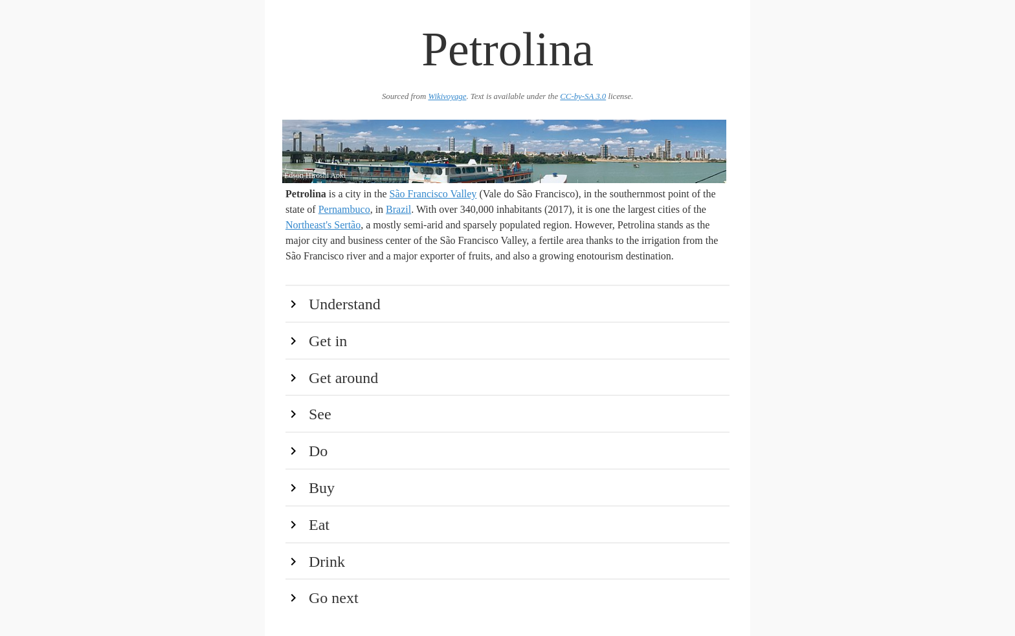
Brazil (398, 209)
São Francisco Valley (433, 193)
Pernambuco (344, 209)
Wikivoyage (447, 96)
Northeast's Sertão (323, 224)
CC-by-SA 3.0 (583, 96)
